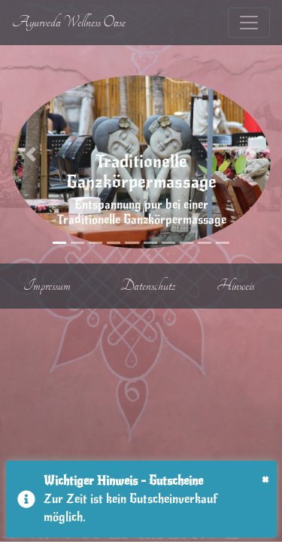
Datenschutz (147, 285)
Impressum (47, 285)
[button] (30, 154)
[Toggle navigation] (249, 23)
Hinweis (235, 285)
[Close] (265, 480)
